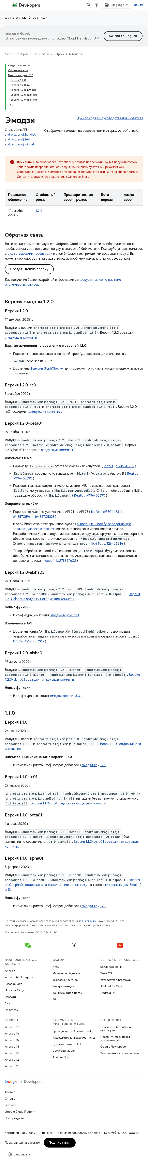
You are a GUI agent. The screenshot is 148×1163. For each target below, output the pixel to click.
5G (55, 999)
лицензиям (89, 921)
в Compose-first (76, 177)
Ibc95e (18, 641)
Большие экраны (111, 967)
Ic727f (108, 466)
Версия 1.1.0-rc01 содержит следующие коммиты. (69, 803)
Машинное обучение (66, 973)
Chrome (10, 1098)
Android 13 (12, 1053)
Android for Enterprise (19, 977)
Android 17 (12, 1027)
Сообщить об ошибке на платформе (116, 1028)
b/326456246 (113, 544)
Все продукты (14, 1118)
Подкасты (11, 1010)
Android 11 (11, 1066)
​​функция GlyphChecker (47, 368)
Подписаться (60, 1143)
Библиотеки (76, 54)
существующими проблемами (30, 254)
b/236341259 (125, 466)
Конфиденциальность (67, 993)
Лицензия (45, 1132)
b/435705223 (44, 517)
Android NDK (61, 1057)
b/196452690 (22, 478)
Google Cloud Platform (20, 1112)
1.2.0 (39, 211)
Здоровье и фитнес (65, 980)
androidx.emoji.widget (19, 144)
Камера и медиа (63, 986)
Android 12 (12, 1059)
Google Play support (113, 1046)
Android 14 (12, 1046)
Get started (16, 18)
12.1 (103, 765)
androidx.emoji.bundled (20, 134)
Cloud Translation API (83, 38)
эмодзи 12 (89, 765)
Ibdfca (96, 512)
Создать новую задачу (29, 269)
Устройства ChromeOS (115, 980)
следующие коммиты (21, 338)
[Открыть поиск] (88, 4)
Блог (8, 1003)
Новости (10, 997)
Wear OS (106, 973)
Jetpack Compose (49, 172)
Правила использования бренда (78, 1132)
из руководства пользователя (120, 118)
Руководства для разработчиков (74, 1037)
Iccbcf (49, 561)
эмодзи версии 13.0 (65, 696)
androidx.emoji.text (17, 139)
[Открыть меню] (6, 5)
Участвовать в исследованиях (119, 1053)
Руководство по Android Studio (73, 1031)
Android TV (107, 993)
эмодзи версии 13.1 (64, 615)
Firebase (10, 1105)
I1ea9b (131, 474)
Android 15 (12, 1040)
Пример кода (87, 118)
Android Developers (16, 54)
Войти (138, 5)
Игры (56, 967)
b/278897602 (66, 561)
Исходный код (14, 990)
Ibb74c (96, 544)
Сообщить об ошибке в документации (115, 1038)
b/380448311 (112, 512)
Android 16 (12, 1033)
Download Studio (64, 1050)
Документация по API (67, 1044)
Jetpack (40, 18)
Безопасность (14, 984)
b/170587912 (34, 641)
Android (10, 971)
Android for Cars (111, 986)
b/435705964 (23, 517)
